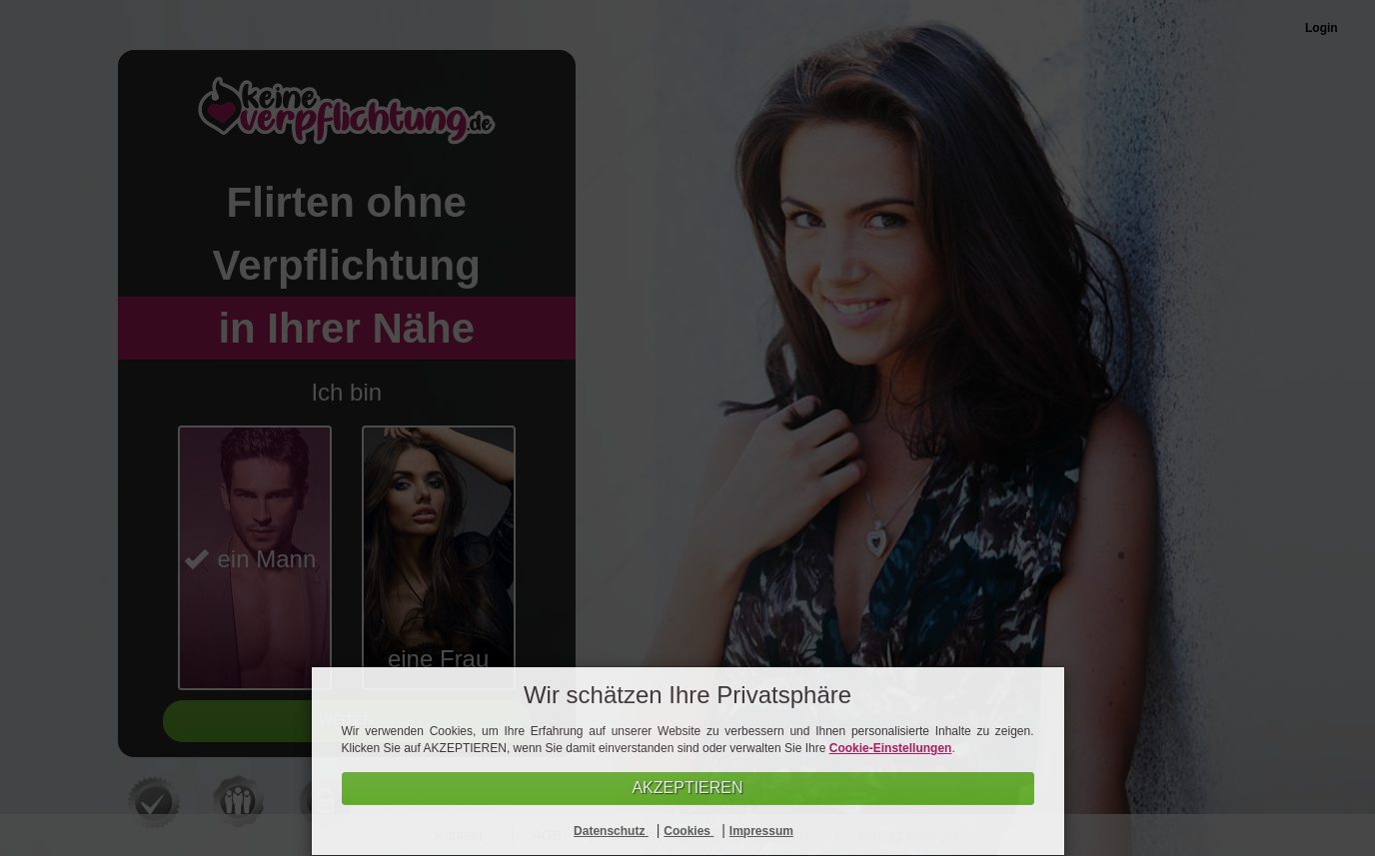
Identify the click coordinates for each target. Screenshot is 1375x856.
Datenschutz (611, 831)
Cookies (688, 831)
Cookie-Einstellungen (890, 748)
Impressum (761, 831)
